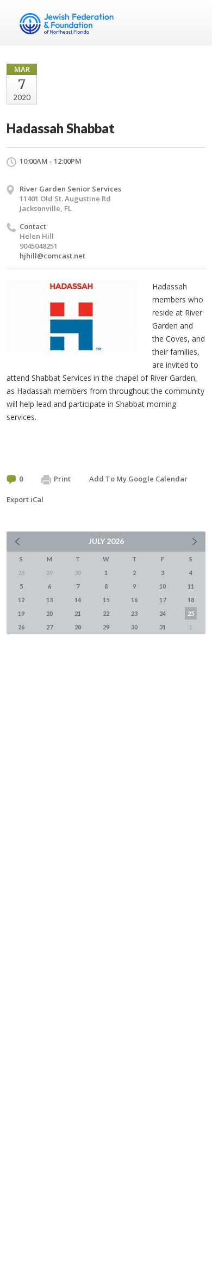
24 (162, 613)
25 (191, 613)
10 (162, 586)
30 (134, 626)
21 (77, 613)
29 (106, 626)
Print (56, 479)
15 (106, 599)
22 (106, 613)
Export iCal (25, 499)
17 (162, 599)
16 (134, 599)
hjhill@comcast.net (52, 256)
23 (134, 613)
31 (162, 626)
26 (21, 626)
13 (49, 599)
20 (49, 613)
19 (21, 613)
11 (191, 586)
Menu (192, 23)
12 (21, 599)
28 (77, 626)
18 (191, 599)
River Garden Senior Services (70, 189)
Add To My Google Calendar (138, 479)
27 (49, 626)
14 (77, 599)
